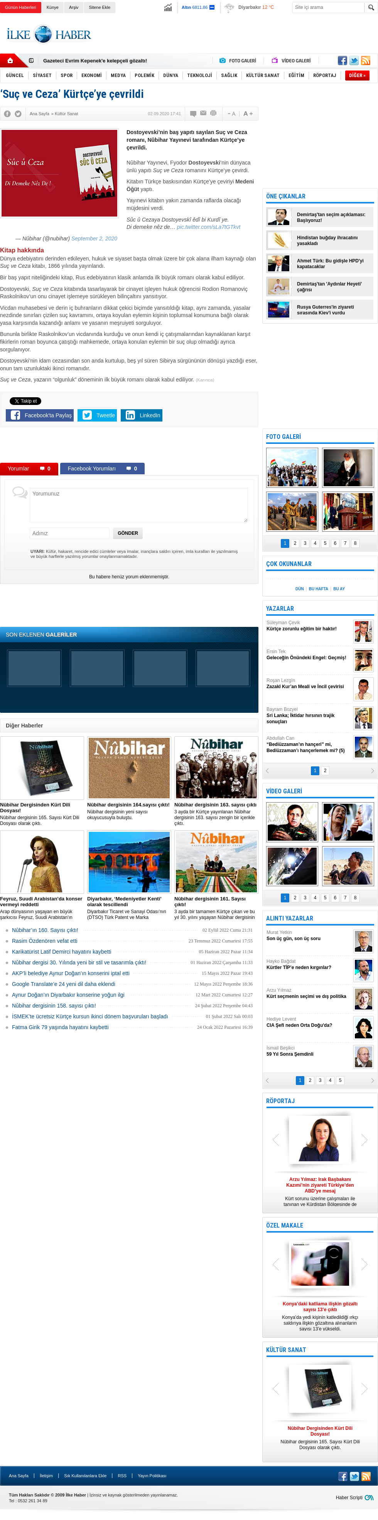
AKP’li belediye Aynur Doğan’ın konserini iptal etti (71, 973)
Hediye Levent (309, 1022)
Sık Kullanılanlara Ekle (85, 1475)
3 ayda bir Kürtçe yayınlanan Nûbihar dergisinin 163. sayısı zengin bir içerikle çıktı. (216, 814)
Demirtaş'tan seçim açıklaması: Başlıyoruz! (331, 217)
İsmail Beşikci (309, 1051)
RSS (122, 1475)
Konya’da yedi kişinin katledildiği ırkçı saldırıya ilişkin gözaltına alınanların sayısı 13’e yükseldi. (320, 1316)
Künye (53, 7)
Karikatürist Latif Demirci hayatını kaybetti (61, 952)
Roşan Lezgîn (309, 684)
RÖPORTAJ (280, 1101)
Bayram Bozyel (309, 716)
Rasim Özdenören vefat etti (45, 941)
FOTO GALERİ (283, 436)
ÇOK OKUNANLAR (289, 564)
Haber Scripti (349, 1497)
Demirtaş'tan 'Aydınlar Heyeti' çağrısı (329, 286)
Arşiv (73, 7)
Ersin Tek (309, 655)
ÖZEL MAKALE (284, 1225)
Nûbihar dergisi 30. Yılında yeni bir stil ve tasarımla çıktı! (79, 962)
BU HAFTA (318, 589)
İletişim (46, 1475)
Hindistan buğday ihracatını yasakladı (327, 240)
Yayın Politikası (152, 1475)
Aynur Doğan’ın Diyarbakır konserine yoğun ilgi (68, 995)
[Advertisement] (129, 446)
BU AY (339, 589)
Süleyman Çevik (309, 626)
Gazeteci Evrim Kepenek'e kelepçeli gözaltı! (95, 61)
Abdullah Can (309, 745)
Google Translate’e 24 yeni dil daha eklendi (63, 984)
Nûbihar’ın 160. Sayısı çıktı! (45, 930)
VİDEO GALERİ (284, 791)
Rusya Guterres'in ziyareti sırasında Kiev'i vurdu (325, 310)
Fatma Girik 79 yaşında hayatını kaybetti (60, 1027)
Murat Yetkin (309, 936)
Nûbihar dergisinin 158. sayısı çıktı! (54, 1006)
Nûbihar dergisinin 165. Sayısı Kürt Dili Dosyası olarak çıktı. (42, 814)
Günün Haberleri (20, 7)
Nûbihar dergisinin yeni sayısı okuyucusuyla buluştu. (129, 811)
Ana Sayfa (19, 1475)
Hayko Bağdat (309, 965)
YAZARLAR (280, 608)
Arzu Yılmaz (309, 993)
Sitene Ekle (99, 7)
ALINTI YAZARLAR (289, 918)
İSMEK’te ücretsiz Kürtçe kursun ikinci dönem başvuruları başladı (90, 1016)
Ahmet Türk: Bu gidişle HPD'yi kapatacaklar (330, 263)
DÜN (299, 589)
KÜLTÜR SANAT (286, 1350)
